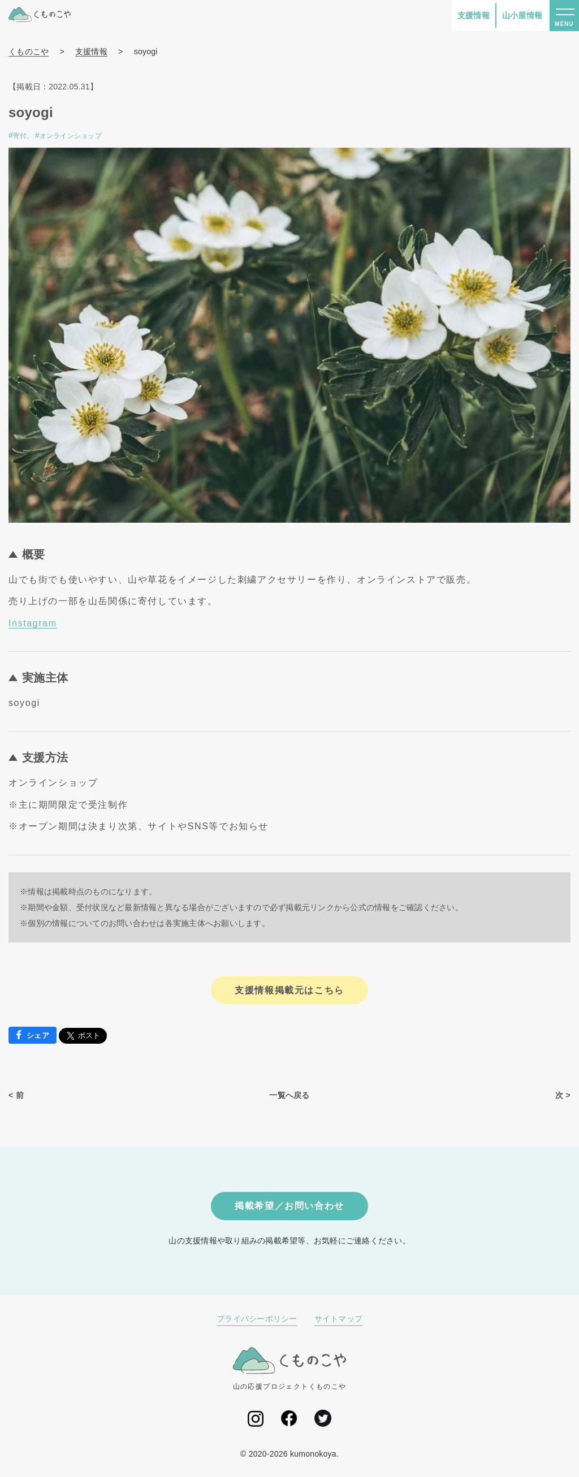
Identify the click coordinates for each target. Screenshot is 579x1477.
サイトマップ (338, 1318)
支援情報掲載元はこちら (289, 990)
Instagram (32, 623)
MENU (564, 24)
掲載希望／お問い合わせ (289, 1206)
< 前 (16, 1095)
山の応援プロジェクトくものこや (290, 1368)
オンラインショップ (71, 136)
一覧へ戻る (289, 1095)
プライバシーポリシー (257, 1318)
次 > (563, 1095)
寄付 (20, 136)
